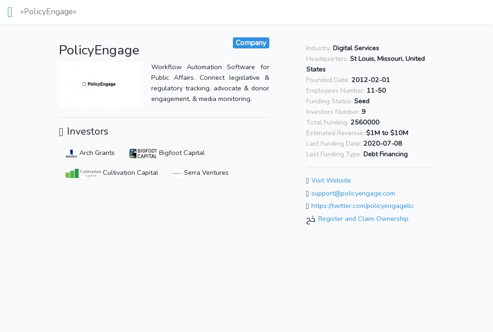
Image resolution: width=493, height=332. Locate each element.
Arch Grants (90, 152)
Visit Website (331, 180)
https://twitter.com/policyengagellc (362, 206)
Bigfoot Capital (167, 152)
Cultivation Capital (111, 172)
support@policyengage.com (353, 193)
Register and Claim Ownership (363, 218)
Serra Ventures (201, 172)
